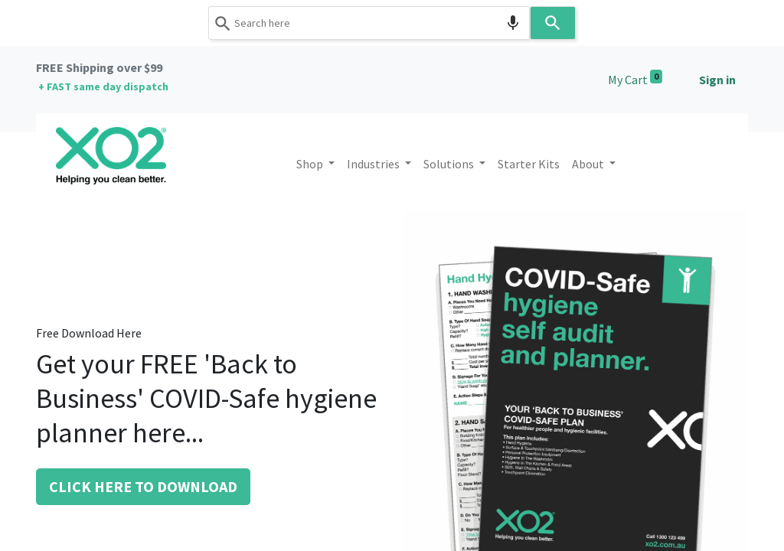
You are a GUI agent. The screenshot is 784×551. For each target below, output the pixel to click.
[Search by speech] (513, 23)
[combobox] (369, 23)
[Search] (553, 23)
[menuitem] (529, 163)
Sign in (717, 79)
